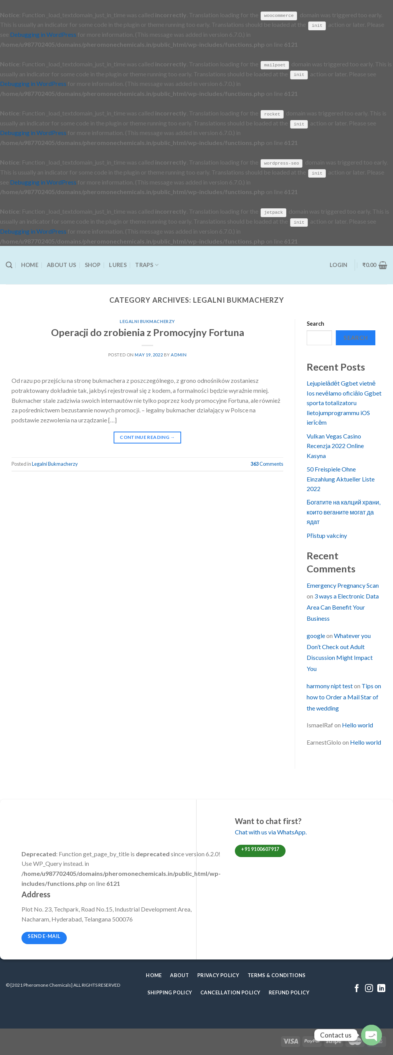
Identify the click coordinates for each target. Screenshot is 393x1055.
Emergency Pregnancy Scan (343, 584)
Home (29, 264)
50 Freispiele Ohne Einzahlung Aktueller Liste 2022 (341, 478)
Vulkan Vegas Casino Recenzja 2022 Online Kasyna (335, 445)
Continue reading (147, 436)
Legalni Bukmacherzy (147, 320)
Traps (147, 264)
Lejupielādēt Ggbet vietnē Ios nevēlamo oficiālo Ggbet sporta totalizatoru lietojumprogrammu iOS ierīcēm (344, 402)
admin (179, 354)
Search (315, 323)
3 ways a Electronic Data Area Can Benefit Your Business (343, 606)
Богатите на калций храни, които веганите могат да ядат (343, 511)
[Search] (9, 264)
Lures (117, 264)
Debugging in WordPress (43, 34)
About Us (61, 264)
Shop (93, 264)
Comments (267, 463)
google (316, 635)
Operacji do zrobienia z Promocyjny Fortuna (147, 331)
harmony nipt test (330, 685)
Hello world (357, 724)
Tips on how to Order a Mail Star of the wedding (344, 696)
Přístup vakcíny (327, 534)
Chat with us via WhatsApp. (271, 831)
